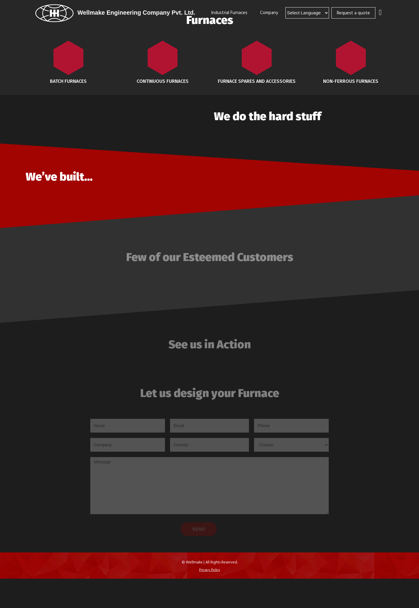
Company (269, 12)
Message (209, 487)
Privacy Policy (209, 569)
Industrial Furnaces (229, 12)
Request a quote (353, 12)
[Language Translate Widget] (307, 13)
